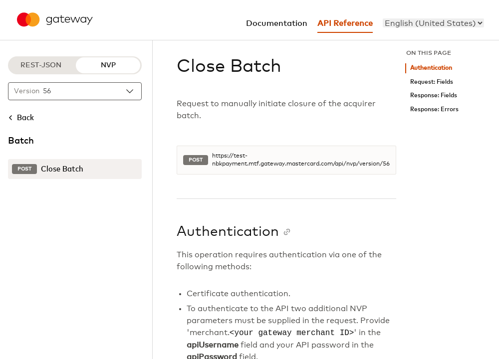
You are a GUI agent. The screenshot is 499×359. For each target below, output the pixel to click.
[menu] (433, 22)
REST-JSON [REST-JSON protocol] (40, 65)
